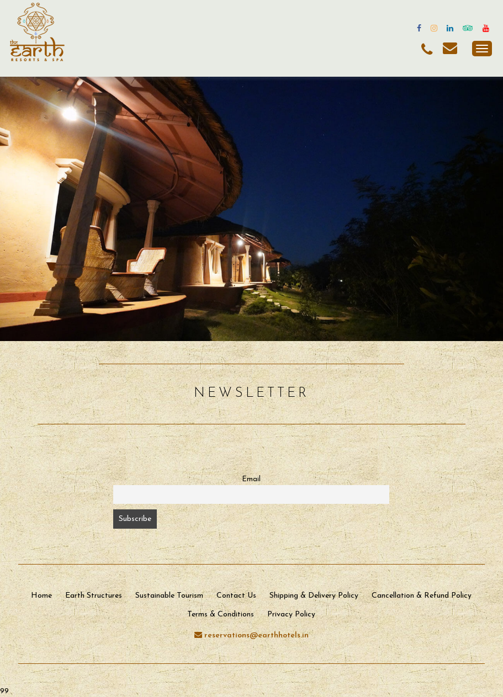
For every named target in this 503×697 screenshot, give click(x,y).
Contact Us (236, 596)
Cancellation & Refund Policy (422, 596)
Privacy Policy (291, 614)
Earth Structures (93, 596)
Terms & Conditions (220, 614)
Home (41, 596)
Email (251, 479)
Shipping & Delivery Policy (313, 596)
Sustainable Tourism (169, 596)
